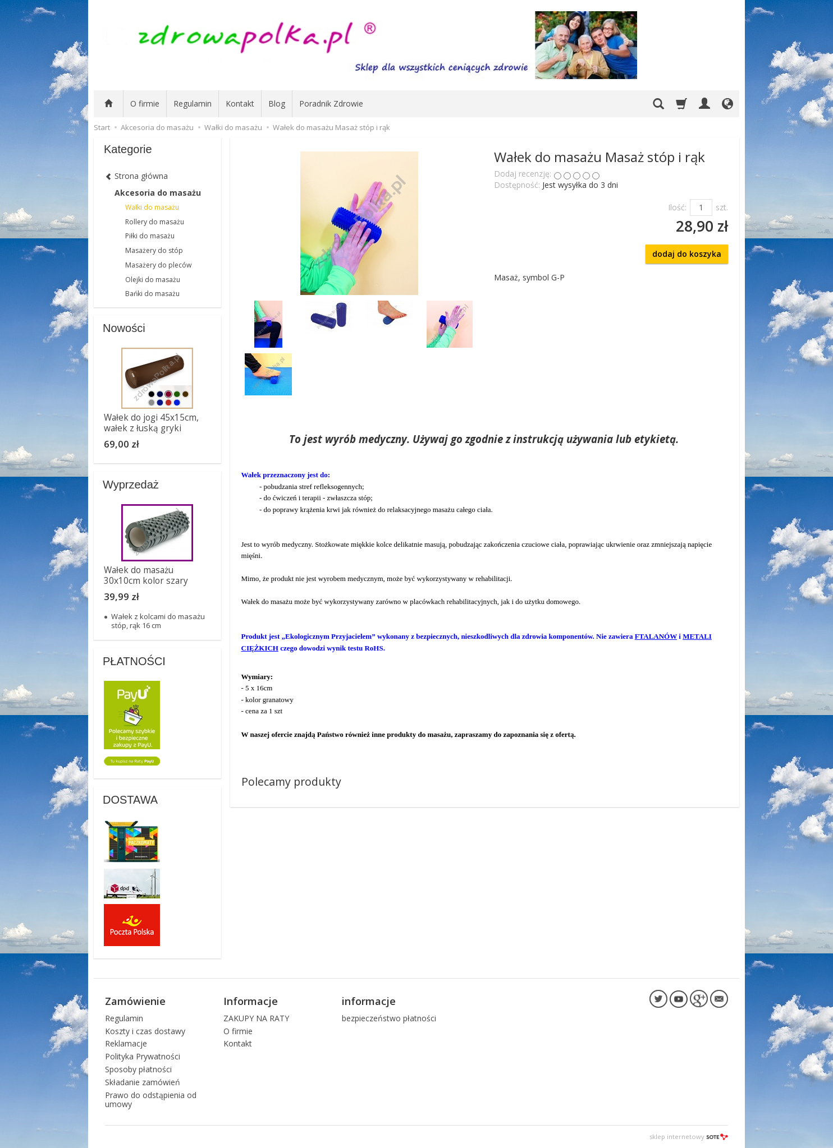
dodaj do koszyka (686, 253)
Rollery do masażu (154, 222)
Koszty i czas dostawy (145, 1031)
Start (102, 127)
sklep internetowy (688, 1136)
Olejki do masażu (152, 279)
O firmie (144, 103)
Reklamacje (126, 1043)
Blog (276, 103)
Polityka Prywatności (142, 1056)
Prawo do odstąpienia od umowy (150, 1100)
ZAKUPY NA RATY (256, 1018)
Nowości (124, 328)
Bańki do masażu (152, 293)
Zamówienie (135, 1001)
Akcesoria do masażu (158, 192)
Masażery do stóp (154, 250)
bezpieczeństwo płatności (389, 1018)
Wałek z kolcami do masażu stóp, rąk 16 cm (158, 620)
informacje (369, 1001)
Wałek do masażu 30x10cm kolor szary (146, 575)
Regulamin (192, 103)
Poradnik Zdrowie (331, 103)
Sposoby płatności (138, 1069)
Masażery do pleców (158, 265)
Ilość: (677, 207)
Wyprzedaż (131, 484)
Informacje (250, 1001)
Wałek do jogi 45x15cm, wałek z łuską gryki (151, 423)
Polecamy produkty (291, 781)
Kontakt (240, 103)
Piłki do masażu (150, 236)
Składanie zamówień (142, 1082)
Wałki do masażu (152, 207)
